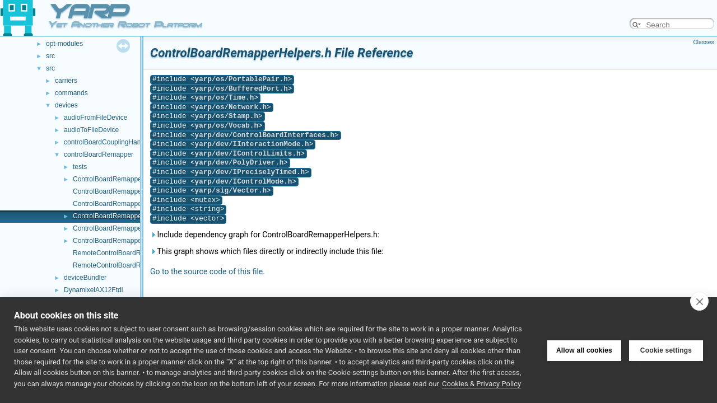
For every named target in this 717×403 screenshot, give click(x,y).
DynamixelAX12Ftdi (93, 290)
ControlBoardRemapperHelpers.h (123, 216)
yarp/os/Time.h (224, 97)
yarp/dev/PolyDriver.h (239, 162)
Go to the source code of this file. (207, 271)
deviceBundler (85, 278)
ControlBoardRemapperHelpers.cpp (126, 204)
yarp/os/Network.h (231, 107)
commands (71, 93)
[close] (699, 301)
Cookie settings (666, 350)
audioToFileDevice (91, 130)
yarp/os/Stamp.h (226, 116)
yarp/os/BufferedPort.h (241, 88)
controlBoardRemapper (98, 154)
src (50, 56)
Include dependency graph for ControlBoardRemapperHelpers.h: (264, 234)
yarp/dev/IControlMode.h (243, 181)
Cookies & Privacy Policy (481, 383)
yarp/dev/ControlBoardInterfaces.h (264, 135)
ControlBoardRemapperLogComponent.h (134, 241)
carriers (66, 81)
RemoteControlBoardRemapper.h (123, 265)
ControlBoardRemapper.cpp (114, 179)
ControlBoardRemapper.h (111, 191)
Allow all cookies (584, 350)
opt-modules (64, 44)
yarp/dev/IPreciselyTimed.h (250, 172)
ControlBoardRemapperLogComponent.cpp (137, 228)
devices (66, 105)
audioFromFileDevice (95, 117)
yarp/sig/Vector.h (231, 190)
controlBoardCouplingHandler (108, 142)
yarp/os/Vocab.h (226, 125)
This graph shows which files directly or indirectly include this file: (267, 251)
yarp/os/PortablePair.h (241, 79)
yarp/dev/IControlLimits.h (248, 153)
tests (80, 167)
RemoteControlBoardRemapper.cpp (126, 253)
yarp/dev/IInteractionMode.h (252, 144)
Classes (703, 42)
